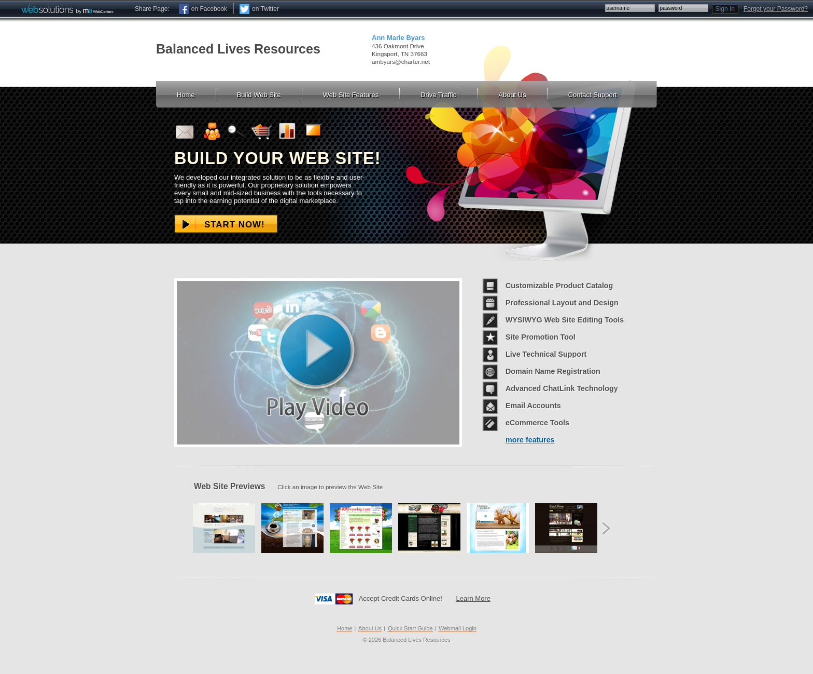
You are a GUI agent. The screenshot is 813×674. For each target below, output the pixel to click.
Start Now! (234, 225)
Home (344, 628)
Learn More (473, 598)
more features (530, 440)
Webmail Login (457, 628)
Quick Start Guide (410, 628)
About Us (370, 628)
